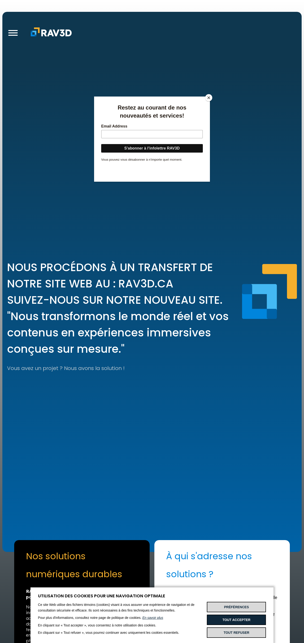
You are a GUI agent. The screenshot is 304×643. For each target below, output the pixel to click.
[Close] (208, 97)
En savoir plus (152, 618)
